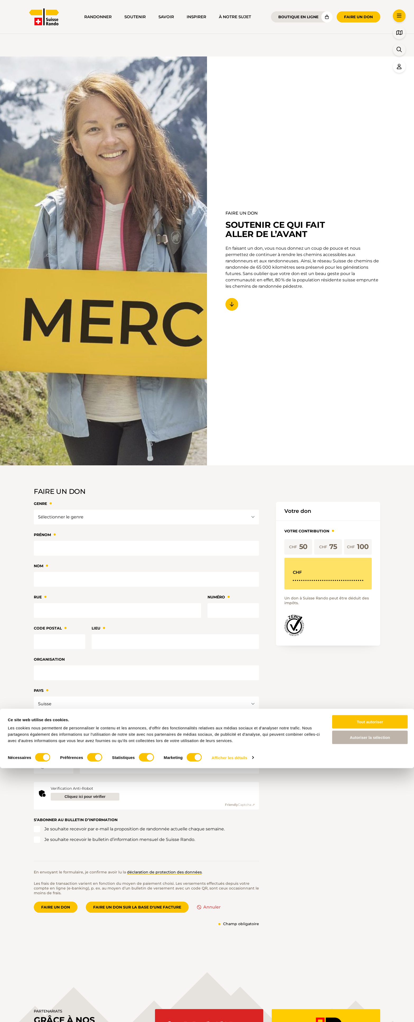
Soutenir (135, 17)
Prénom (42, 535)
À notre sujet (235, 17)
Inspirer (196, 17)
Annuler (212, 907)
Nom (38, 566)
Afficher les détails (229, 1011)
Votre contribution (306, 531)
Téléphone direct (53, 753)
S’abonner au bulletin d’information (75, 820)
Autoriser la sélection (370, 991)
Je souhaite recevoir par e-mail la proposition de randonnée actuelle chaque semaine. (134, 828)
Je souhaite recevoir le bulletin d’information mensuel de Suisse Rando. (119, 839)
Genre (40, 503)
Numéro (216, 597)
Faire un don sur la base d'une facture (137, 907)
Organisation (49, 659)
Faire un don (358, 17)
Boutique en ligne (298, 17)
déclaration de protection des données (164, 872)
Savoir (166, 17)
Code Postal (48, 628)
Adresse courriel (53, 721)
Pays (39, 690)
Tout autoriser (370, 975)
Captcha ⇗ (240, 805)
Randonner (98, 17)
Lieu (96, 628)
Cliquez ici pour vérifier (85, 796)
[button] (399, 16)
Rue (38, 597)
